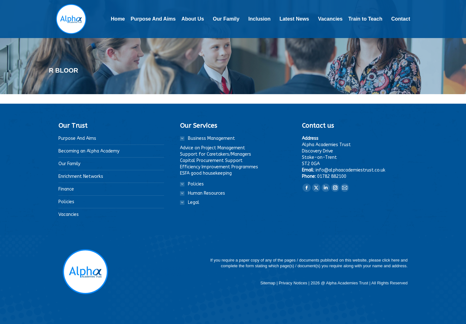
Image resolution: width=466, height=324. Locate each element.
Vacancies (68, 214)
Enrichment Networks (80, 176)
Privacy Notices (293, 283)
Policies (66, 201)
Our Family (69, 163)
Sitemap (268, 283)
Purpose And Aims (77, 138)
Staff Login (387, 4)
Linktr (362, 4)
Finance (66, 189)
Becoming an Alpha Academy (88, 151)
